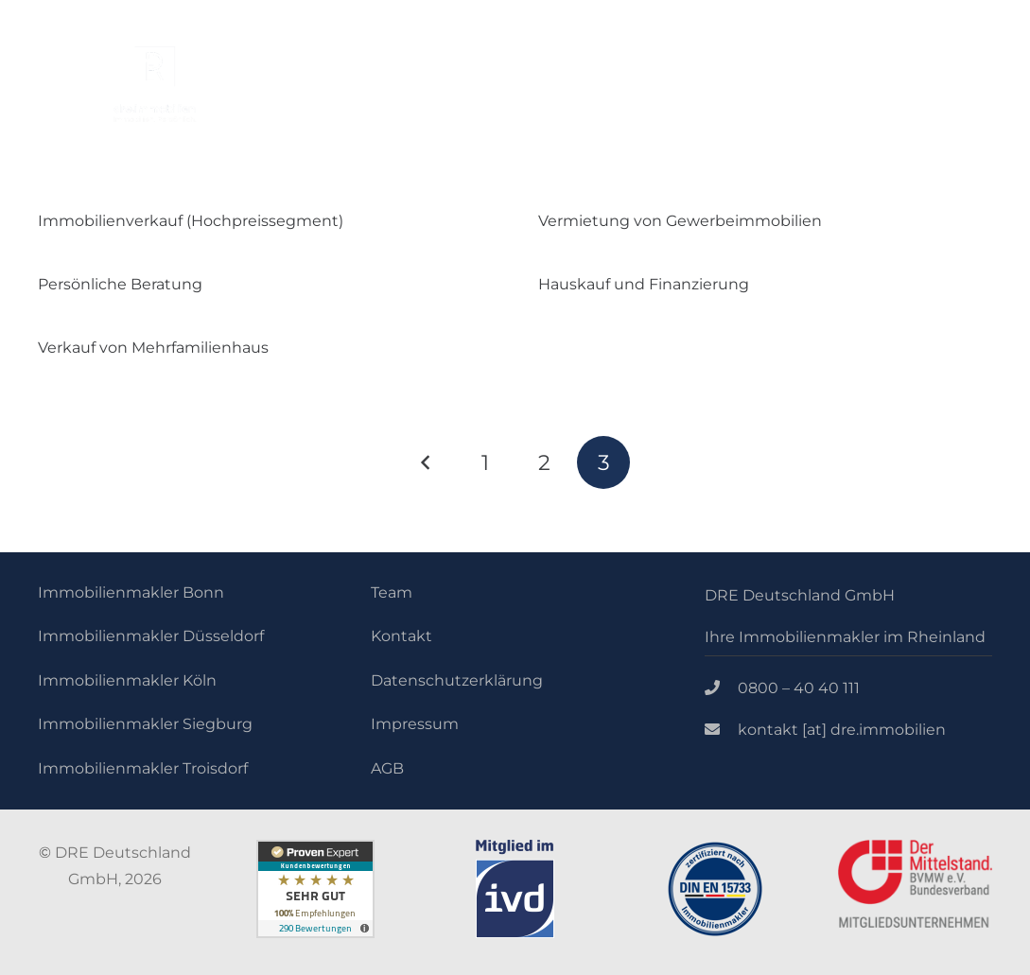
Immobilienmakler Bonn (131, 592)
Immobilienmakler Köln (127, 680)
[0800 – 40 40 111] (722, 688)
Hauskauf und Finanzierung (643, 284)
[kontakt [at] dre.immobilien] (722, 730)
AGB (387, 768)
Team (391, 592)
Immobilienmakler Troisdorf (143, 768)
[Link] (155, 84)
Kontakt (401, 636)
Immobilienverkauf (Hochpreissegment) (190, 221)
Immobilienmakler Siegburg (145, 724)
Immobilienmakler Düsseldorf (151, 636)
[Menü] (796, 113)
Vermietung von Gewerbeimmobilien (682, 221)
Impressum (415, 724)
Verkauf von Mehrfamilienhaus (153, 348)
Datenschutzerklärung (457, 680)
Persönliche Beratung (120, 284)
